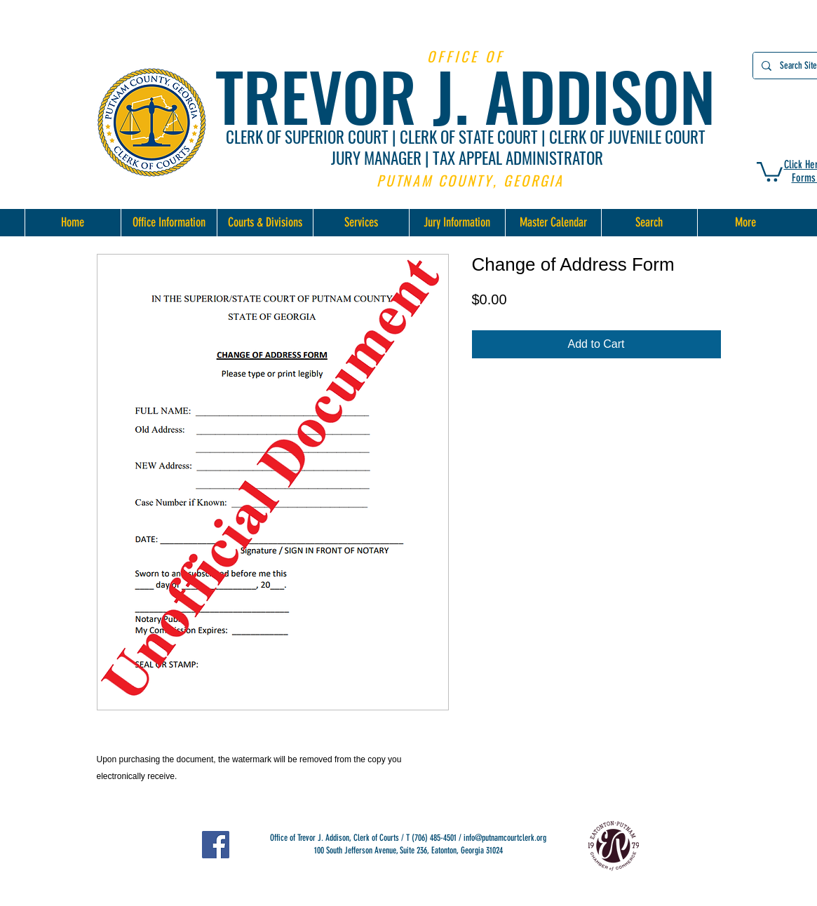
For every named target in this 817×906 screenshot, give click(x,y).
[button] (770, 171)
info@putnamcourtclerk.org (505, 837)
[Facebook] (215, 844)
